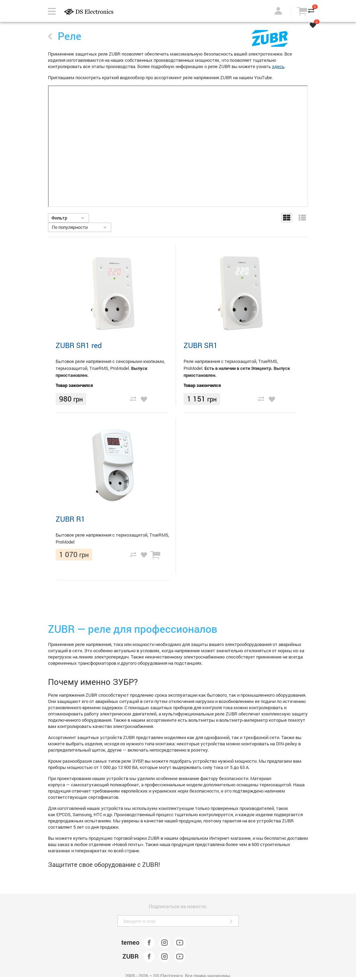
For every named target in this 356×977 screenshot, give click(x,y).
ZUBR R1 (70, 519)
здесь (278, 66)
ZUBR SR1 (201, 345)
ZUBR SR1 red (79, 345)
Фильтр (59, 218)
